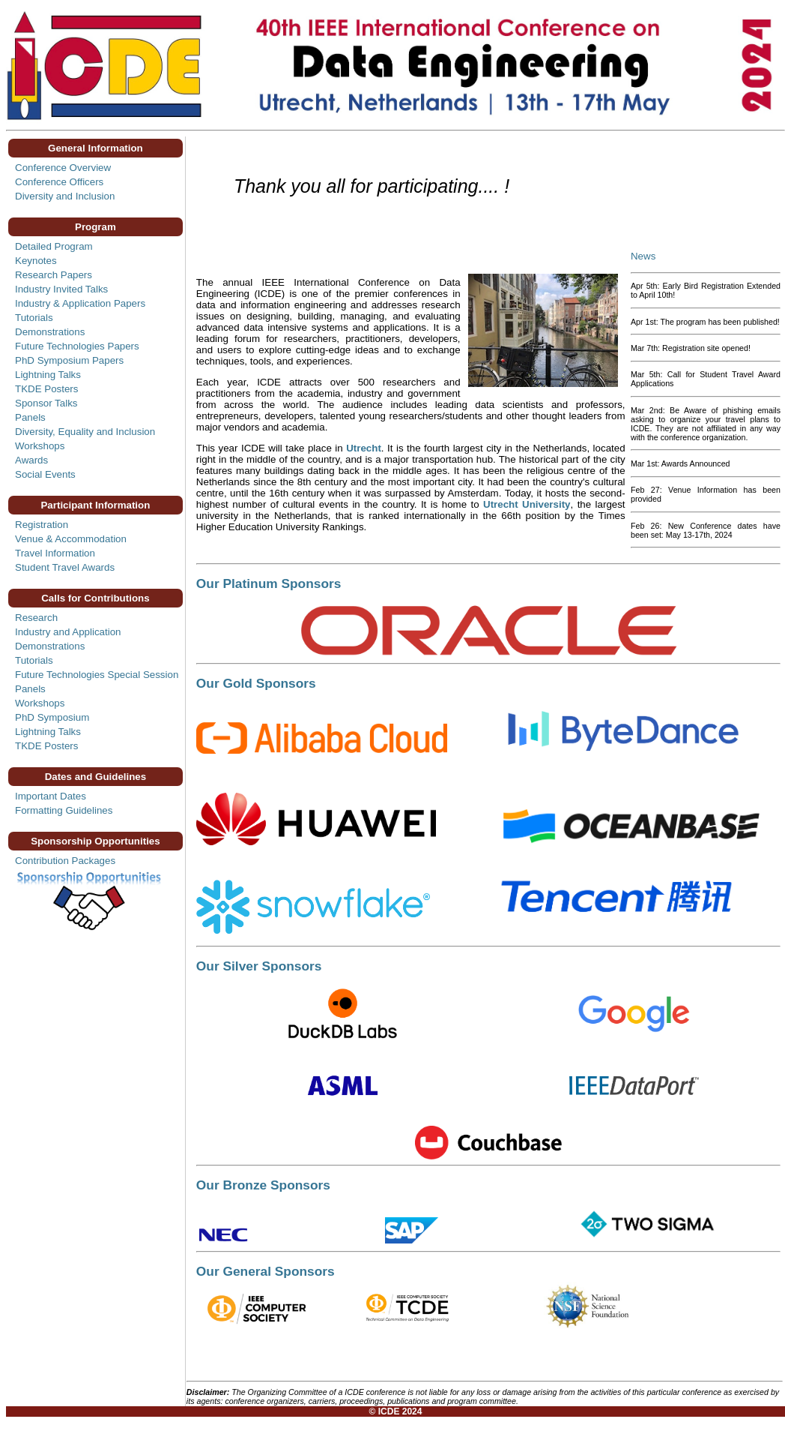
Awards (31, 460)
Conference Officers (59, 182)
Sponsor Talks (46, 403)
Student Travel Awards (65, 567)
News (643, 256)
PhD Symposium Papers (69, 360)
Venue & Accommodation (71, 538)
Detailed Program (54, 246)
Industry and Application (68, 632)
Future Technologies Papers (77, 346)
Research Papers (53, 274)
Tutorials (34, 317)
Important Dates (50, 796)
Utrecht (363, 448)
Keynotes (36, 260)
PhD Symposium (52, 717)
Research (36, 617)
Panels (30, 417)
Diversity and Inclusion (65, 196)
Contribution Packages (65, 860)
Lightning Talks (48, 374)
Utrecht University (527, 504)
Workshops (39, 446)
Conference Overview (63, 167)
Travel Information (55, 553)
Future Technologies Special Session (96, 674)
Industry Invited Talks (61, 289)
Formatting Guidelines (63, 810)
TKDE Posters (46, 388)
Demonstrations (50, 332)
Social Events (45, 474)
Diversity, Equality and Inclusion (85, 431)
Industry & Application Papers (80, 303)
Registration (41, 524)
